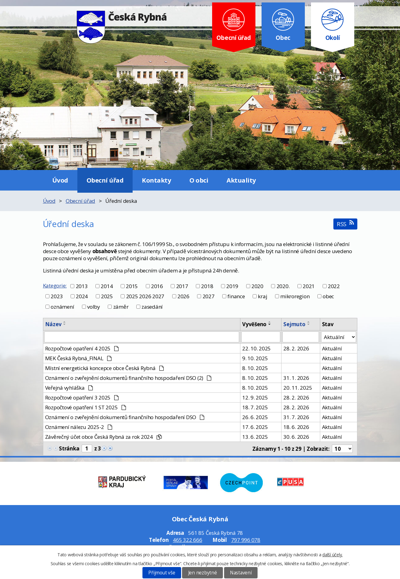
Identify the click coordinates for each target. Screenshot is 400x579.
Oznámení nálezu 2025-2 (79, 426)
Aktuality (241, 180)
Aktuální (332, 348)
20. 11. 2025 (297, 387)
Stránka (69, 448)
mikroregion (294, 296)
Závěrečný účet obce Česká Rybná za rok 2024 (103, 436)
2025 (107, 296)
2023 (57, 296)
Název (53, 324)
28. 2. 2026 (296, 348)
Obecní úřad (105, 180)
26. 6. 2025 (255, 417)
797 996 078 (245, 539)
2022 (334, 286)
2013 (82, 286)
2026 (183, 296)
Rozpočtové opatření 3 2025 (82, 397)
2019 (232, 286)
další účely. (332, 555)
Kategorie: (55, 285)
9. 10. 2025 (255, 358)
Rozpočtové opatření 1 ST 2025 (85, 407)
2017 (182, 286)
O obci (198, 180)
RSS (345, 224)
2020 (257, 286)
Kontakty (156, 180)
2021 (309, 286)
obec (328, 296)
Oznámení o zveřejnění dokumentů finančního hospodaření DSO (125, 417)
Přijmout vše (161, 572)
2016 (157, 286)
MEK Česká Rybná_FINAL (78, 358)
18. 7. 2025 (255, 407)
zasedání (152, 306)
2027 (209, 296)
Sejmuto (294, 324)
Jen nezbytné (202, 572)
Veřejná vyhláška (69, 387)
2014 (107, 286)
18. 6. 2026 (296, 426)
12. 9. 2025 (255, 397)
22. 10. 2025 (256, 348)
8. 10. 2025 (255, 368)
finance (236, 296)
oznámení (62, 306)
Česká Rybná (122, 16)
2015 (132, 286)
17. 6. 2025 (255, 426)
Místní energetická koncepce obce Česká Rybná (104, 368)
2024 (82, 296)
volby (93, 306)
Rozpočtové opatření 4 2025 (82, 348)
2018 (207, 286)
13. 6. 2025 (255, 436)
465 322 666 (187, 539)
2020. (283, 286)
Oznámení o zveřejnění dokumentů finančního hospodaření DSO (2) (128, 377)
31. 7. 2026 (296, 417)
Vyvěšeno (254, 324)
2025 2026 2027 (145, 296)
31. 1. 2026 (296, 377)
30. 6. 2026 (296, 436)
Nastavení (241, 572)
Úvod (60, 180)
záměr (121, 306)
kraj (262, 296)
